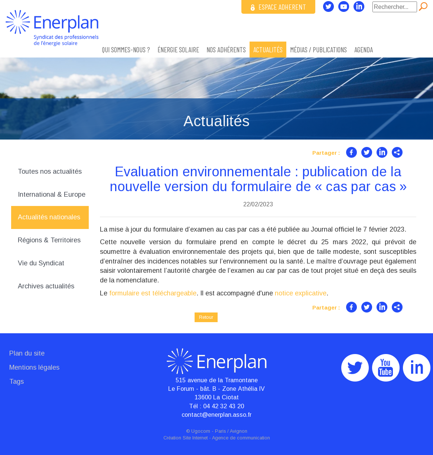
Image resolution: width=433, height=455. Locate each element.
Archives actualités (46, 286)
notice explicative (300, 293)
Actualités (268, 49)
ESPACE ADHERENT (278, 6)
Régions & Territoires (49, 240)
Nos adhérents (226, 49)
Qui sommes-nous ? (126, 49)
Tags (16, 381)
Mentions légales (34, 367)
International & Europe (51, 194)
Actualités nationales (49, 217)
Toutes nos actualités (50, 171)
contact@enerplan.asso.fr (216, 414)
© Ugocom (198, 431)
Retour (206, 317)
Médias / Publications (318, 49)
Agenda (363, 49)
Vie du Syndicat (41, 263)
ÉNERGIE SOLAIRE (178, 49)
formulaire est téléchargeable (152, 293)
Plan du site (27, 353)
